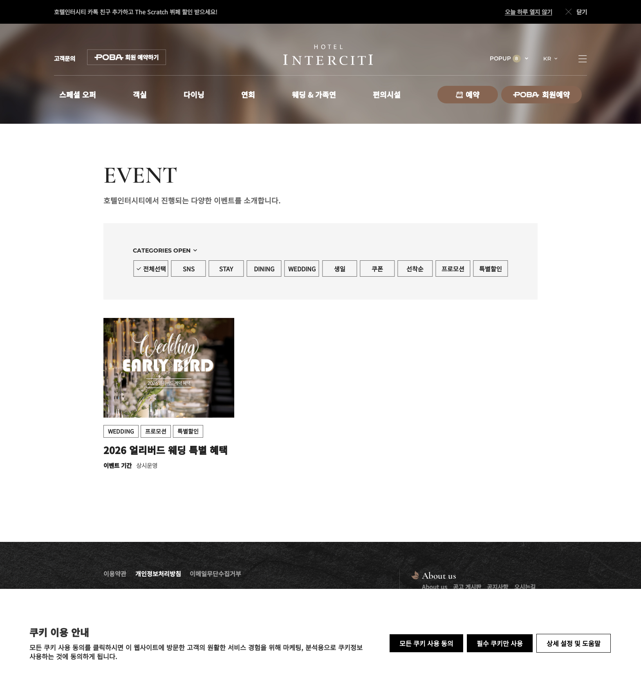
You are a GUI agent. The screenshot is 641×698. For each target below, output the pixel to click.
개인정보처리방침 (158, 573)
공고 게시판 (467, 586)
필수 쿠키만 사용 (500, 643)
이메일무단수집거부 (215, 573)
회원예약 (541, 94)
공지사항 (497, 586)
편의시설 (387, 94)
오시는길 (525, 586)
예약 (468, 94)
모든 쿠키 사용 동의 (426, 643)
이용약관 (114, 573)
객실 (140, 94)
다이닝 (194, 94)
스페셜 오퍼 (77, 94)
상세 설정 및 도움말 (574, 643)
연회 (248, 94)
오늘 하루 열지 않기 (528, 12)
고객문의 (64, 58)
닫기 (575, 12)
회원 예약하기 (126, 57)
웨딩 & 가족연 (314, 94)
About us (434, 586)
